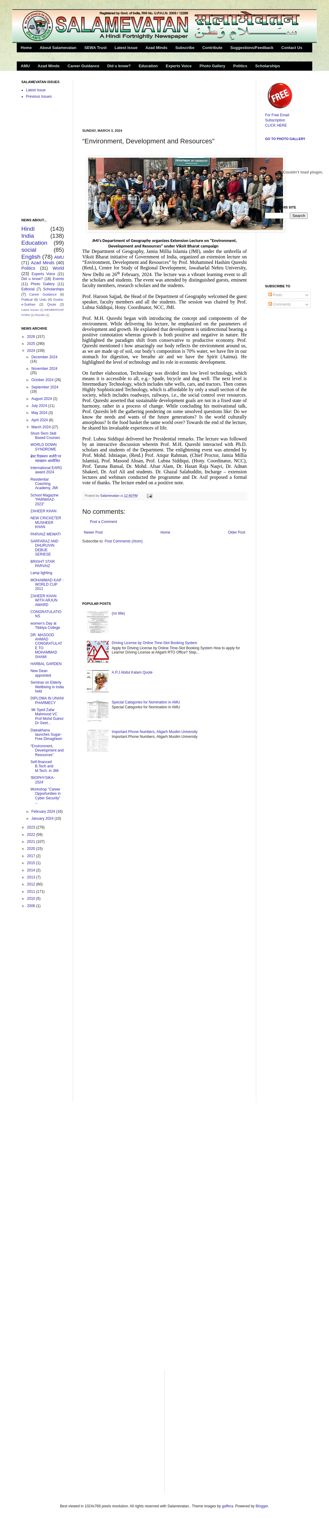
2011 (31, 891)
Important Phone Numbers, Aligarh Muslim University (154, 732)
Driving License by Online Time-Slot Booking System (154, 643)
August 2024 (42, 399)
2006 (31, 906)
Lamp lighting (41, 573)
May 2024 (39, 413)
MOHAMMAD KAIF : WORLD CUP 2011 (47, 584)
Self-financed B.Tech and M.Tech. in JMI (44, 766)
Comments (279, 304)
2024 (31, 351)
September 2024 (44, 387)
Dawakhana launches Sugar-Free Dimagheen (46, 734)
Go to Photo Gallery (285, 139)
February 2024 (43, 811)
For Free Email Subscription (280, 115)
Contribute (212, 47)
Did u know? (119, 66)
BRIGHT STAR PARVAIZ (42, 563)
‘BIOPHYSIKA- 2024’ (42, 780)
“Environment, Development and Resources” (47, 750)
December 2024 (44, 357)
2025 (31, 344)
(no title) (118, 613)
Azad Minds (156, 47)
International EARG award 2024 (46, 470)
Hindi (28, 229)
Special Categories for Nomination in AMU (146, 702)
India (27, 236)
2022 (31, 835)
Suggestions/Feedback (252, 47)
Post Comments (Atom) (123, 541)
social (28, 250)
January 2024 (43, 818)
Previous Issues (39, 96)
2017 (31, 856)
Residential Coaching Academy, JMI (44, 483)
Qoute (51, 304)
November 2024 (44, 368)
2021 (31, 842)
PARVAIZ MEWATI (45, 534)
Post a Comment (103, 522)
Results (40, 315)
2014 (31, 870)
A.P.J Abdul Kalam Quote (132, 672)
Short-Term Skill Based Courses (45, 435)
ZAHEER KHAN (43, 511)
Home (26, 47)
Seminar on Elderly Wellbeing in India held (47, 686)
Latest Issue (126, 47)
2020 (31, 849)
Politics (240, 66)
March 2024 (41, 427)
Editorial (27, 289)
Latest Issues (30, 309)
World (58, 268)
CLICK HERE (276, 125)
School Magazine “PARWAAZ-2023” (44, 499)
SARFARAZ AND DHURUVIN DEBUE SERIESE (44, 547)
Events (58, 279)
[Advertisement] (104, 99)
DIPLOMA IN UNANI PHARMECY (47, 700)
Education (148, 66)
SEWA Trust (95, 47)
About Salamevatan (58, 47)
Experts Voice (179, 66)
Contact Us (291, 47)
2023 (31, 827)
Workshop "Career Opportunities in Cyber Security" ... (45, 796)
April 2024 (40, 420)
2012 (31, 884)
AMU (25, 66)
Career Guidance (83, 66)
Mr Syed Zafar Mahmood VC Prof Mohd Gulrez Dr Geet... (47, 716)
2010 (31, 898)
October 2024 (43, 380)
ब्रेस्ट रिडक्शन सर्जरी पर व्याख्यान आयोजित (45, 458)
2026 (31, 337)
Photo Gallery (212, 66)
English (31, 257)
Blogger (262, 1506)
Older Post (236, 532)
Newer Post (93, 532)
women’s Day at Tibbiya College (45, 625)
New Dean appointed (40, 673)
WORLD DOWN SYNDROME (43, 447)
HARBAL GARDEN (46, 664)
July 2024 (39, 406)
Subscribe (184, 47)
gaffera (227, 1506)
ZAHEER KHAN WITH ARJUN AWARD (43, 600)
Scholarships (267, 66)
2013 (31, 877)
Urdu (42, 299)
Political (27, 299)
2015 (31, 863)
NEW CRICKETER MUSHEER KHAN (45, 522)
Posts (275, 295)
